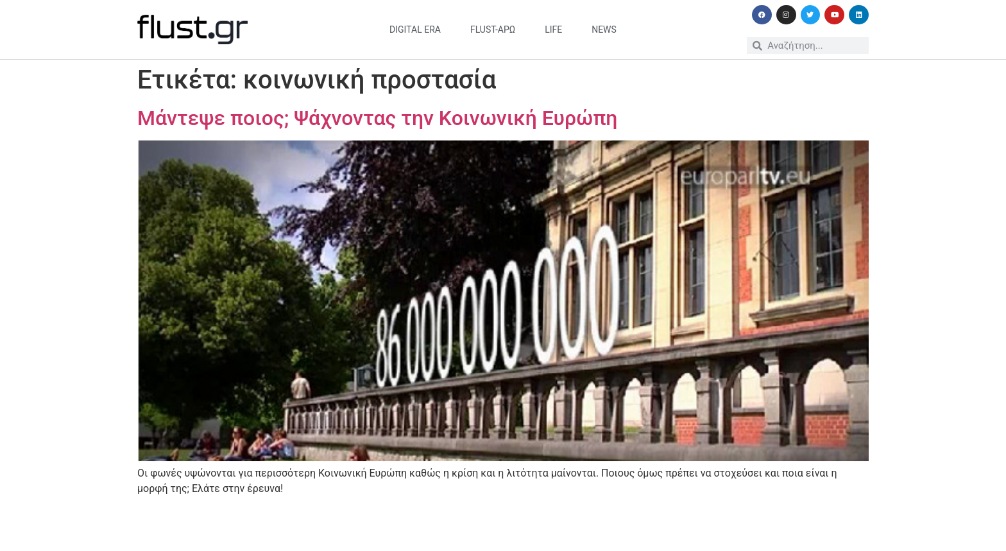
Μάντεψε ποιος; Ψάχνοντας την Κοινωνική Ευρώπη (377, 118)
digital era (415, 29)
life (553, 29)
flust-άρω (492, 29)
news (604, 29)
